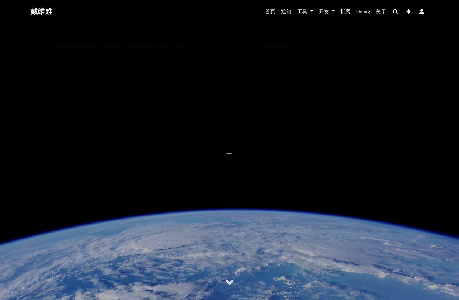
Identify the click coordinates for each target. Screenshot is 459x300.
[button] (305, 11)
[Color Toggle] (409, 11)
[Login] (422, 11)
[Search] (395, 11)
